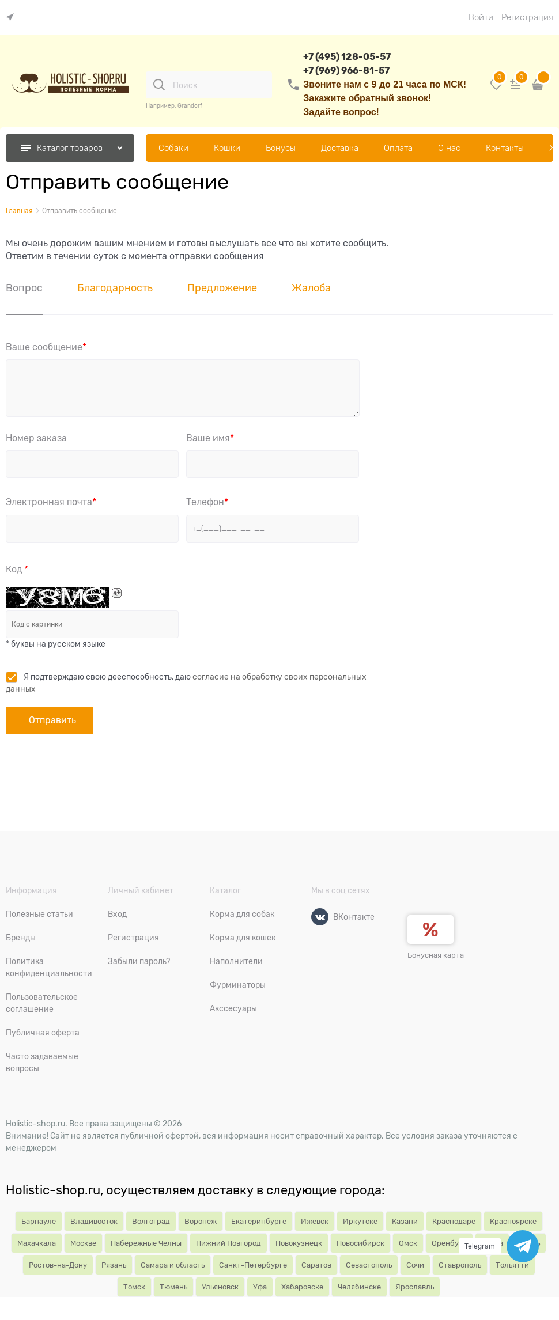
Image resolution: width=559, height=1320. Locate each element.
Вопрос (24, 288)
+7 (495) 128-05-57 (347, 56)
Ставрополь (460, 1265)
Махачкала (36, 1243)
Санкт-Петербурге (253, 1265)
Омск (408, 1243)
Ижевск (314, 1221)
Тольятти (512, 1265)
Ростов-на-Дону (58, 1265)
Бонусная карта (435, 955)
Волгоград (151, 1221)
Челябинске (359, 1287)
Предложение (222, 288)
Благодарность (115, 288)
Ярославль (414, 1287)
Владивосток (94, 1221)
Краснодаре (453, 1221)
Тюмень (173, 1287)
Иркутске (360, 1221)
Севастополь (369, 1265)
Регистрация (527, 17)
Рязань (113, 1265)
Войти (481, 17)
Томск (134, 1287)
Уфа (260, 1287)
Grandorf (189, 106)
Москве (83, 1243)
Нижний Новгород (228, 1243)
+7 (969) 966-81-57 (346, 70)
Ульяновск (220, 1287)
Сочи (415, 1265)
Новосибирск (360, 1243)
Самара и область (173, 1265)
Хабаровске (302, 1287)
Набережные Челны (146, 1243)
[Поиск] (159, 84)
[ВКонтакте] (319, 916)
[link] (13, 17)
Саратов (316, 1265)
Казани (405, 1221)
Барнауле (38, 1221)
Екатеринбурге (258, 1221)
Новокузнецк (298, 1243)
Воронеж (200, 1221)
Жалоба (311, 288)
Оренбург (449, 1243)
